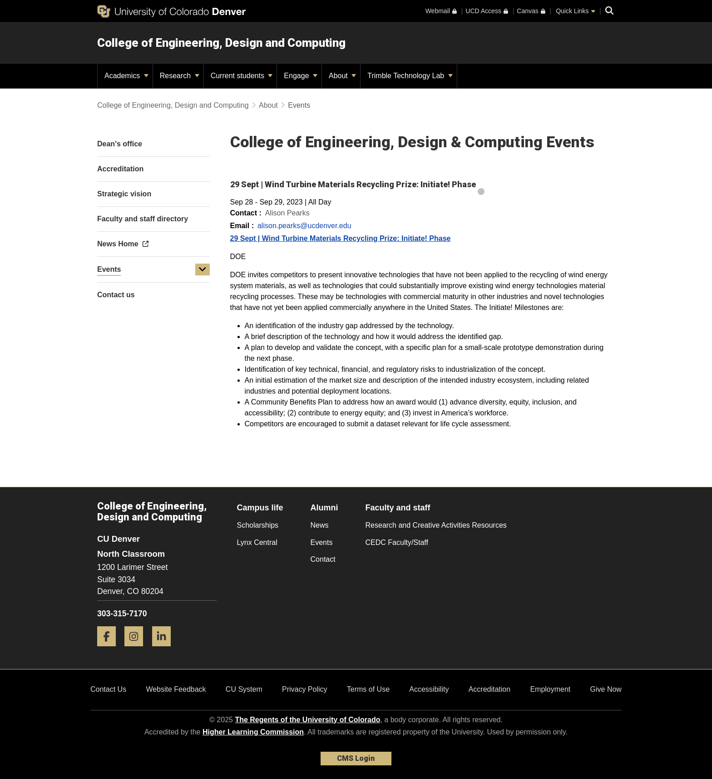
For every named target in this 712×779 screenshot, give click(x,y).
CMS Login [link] (356, 758)
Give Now (606, 689)
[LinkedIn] (165, 650)
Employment (550, 689)
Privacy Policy (304, 689)
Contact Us (108, 689)
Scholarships (258, 525)
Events (109, 269)
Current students (242, 76)
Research (179, 76)
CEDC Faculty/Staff (397, 542)
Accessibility (429, 689)
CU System (244, 689)
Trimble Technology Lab (409, 76)
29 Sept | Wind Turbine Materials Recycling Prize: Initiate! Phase (340, 238)
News (320, 525)
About (342, 76)
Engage (300, 76)
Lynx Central (257, 542)
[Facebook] (110, 650)
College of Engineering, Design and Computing (221, 43)
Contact (323, 559)
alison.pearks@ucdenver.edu (304, 226)
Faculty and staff (398, 507)
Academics (126, 76)
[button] (202, 269)
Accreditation (490, 689)
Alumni (324, 507)
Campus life (260, 507)
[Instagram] (137, 650)
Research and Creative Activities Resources (436, 525)
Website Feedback (176, 689)
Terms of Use (368, 689)
